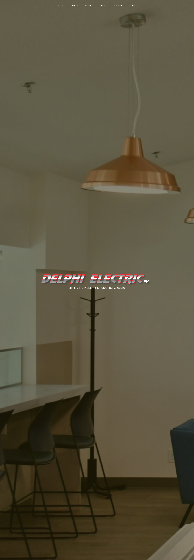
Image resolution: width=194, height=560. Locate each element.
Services (88, 5)
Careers (102, 5)
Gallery (133, 5)
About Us (74, 5)
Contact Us (118, 5)
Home (60, 5)
